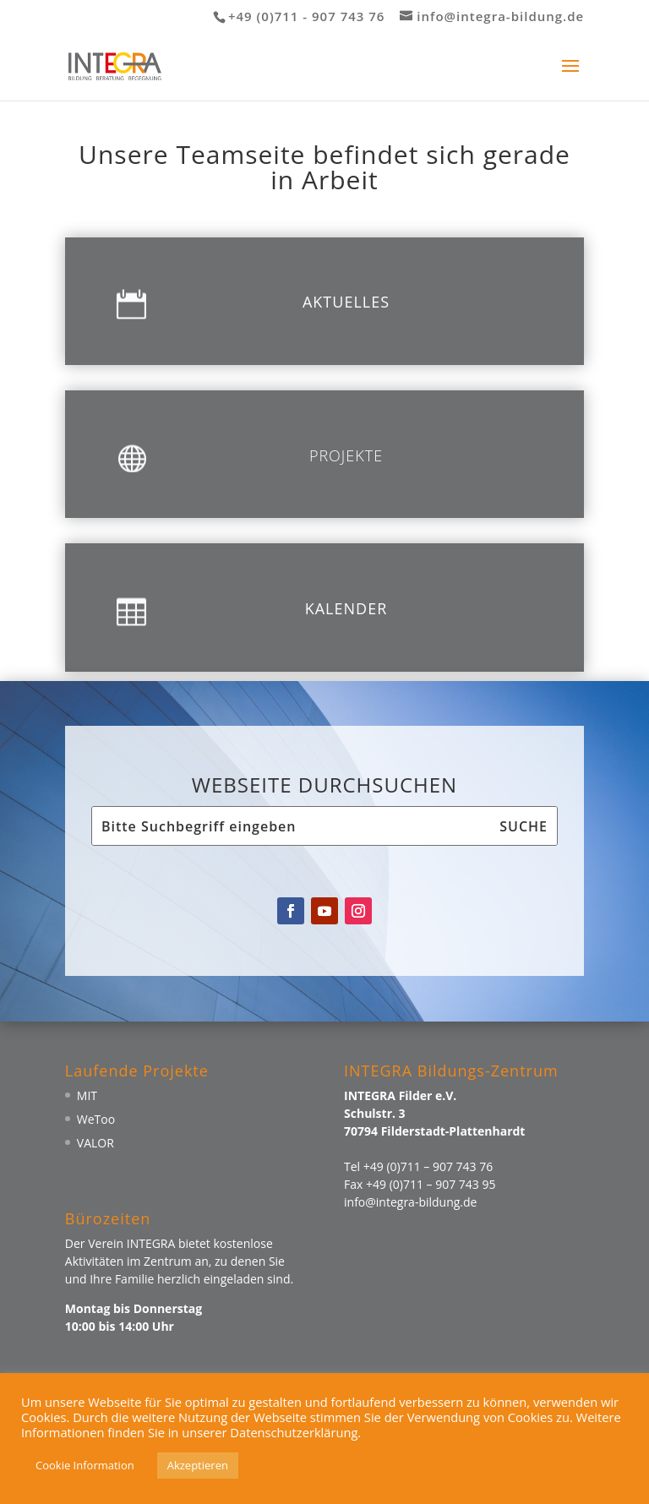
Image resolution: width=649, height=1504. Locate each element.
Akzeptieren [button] (197, 1465)
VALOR (95, 1143)
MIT (87, 1095)
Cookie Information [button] (84, 1465)
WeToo (96, 1119)
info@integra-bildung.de (410, 1202)
